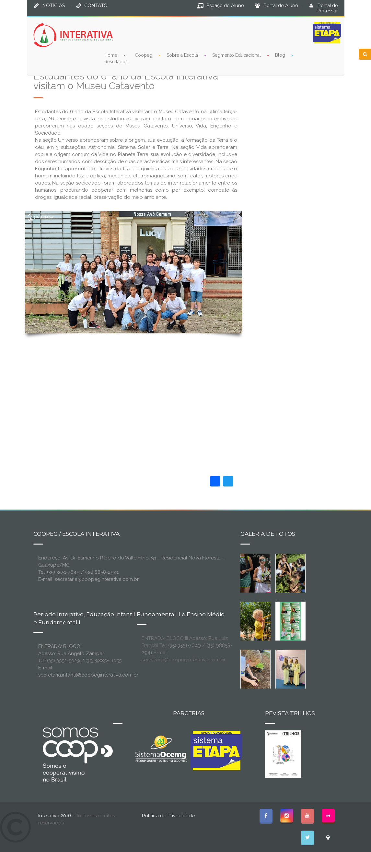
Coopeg (143, 55)
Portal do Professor (327, 8)
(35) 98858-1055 (104, 661)
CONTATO (96, 5)
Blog (280, 55)
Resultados (116, 61)
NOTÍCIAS (53, 5)
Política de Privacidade (168, 816)
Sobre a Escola (182, 55)
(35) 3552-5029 (63, 661)
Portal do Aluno (280, 5)
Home (110, 55)
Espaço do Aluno (225, 5)
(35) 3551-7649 (184, 645)
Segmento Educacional (236, 55)
